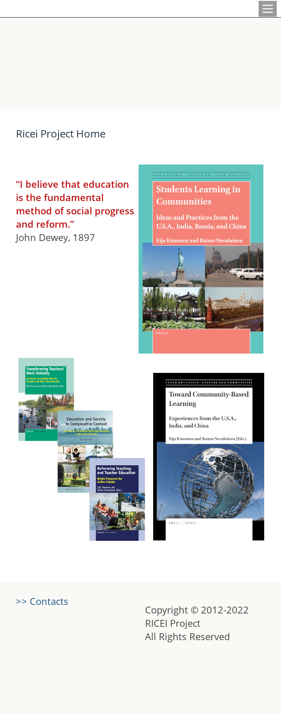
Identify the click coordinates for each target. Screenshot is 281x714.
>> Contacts (42, 601)
